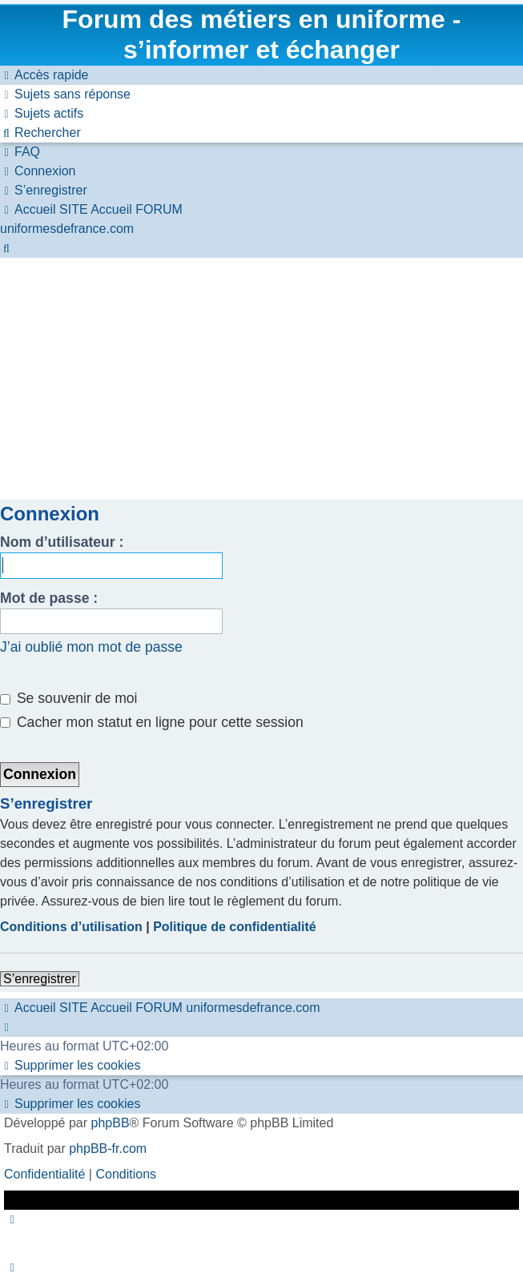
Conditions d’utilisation (71, 927)
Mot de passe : (49, 598)
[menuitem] (65, 94)
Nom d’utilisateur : (61, 542)
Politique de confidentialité (234, 927)
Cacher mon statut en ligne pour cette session (152, 722)
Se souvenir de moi (69, 698)
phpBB (110, 1123)
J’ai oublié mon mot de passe (91, 647)
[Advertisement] (261, 378)
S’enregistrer (39, 979)
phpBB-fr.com (108, 1148)
